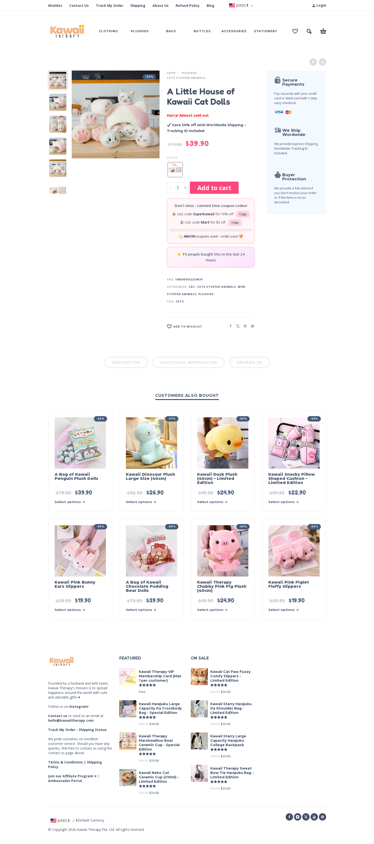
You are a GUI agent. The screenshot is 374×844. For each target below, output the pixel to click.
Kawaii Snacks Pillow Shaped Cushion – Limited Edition (291, 478)
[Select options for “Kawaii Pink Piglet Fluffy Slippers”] (285, 609)
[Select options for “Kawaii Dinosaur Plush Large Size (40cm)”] (143, 502)
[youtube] (314, 817)
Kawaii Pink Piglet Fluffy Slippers (288, 584)
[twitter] (306, 817)
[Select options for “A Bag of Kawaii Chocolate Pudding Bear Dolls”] (143, 609)
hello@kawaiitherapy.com (71, 720)
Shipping (137, 5)
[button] (309, 31)
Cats (180, 301)
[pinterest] (322, 817)
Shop (171, 73)
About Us (160, 5)
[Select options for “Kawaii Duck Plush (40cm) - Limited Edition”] (214, 502)
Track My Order (109, 5)
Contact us (57, 715)
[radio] (175, 169)
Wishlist (55, 5)
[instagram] (297, 817)
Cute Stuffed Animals (186, 78)
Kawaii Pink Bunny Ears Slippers (75, 584)
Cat (192, 286)
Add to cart (214, 188)
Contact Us (79, 5)
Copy (243, 214)
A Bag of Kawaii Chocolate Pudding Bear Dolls (147, 586)
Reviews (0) (249, 362)
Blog (210, 5)
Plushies (189, 73)
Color (172, 157)
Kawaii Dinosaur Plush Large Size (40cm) (150, 476)
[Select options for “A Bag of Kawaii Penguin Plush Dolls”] (71, 502)
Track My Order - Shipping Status (77, 729)
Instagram (78, 706)
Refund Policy (188, 5)
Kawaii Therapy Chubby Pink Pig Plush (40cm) (221, 586)
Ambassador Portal (65, 780)
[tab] (126, 363)
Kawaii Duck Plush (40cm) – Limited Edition (217, 478)
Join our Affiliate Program (70, 776)
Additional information (188, 362)
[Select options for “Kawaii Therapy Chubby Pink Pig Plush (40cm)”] (214, 609)
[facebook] (289, 817)
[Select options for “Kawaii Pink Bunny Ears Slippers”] (71, 609)
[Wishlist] (295, 31)
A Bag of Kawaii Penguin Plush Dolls (76, 476)
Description (126, 362)
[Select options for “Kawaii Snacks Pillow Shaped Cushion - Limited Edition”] (285, 502)
